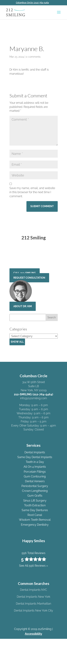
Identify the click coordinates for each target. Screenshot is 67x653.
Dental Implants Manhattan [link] (33, 603)
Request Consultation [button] (29, 277)
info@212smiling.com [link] (33, 398)
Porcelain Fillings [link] (35, 471)
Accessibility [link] (33, 633)
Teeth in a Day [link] (35, 462)
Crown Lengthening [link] (35, 490)
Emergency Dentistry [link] (35, 524)
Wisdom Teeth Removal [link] (35, 519)
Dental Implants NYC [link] (33, 589)
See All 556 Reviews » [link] (33, 260)
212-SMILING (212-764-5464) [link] (33, 394)
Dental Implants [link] (34, 452)
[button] (59, 15)
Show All (17, 341)
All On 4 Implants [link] (35, 466)
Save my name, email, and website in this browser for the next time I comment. (32, 192)
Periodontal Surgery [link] (34, 486)
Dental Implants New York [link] (33, 596)
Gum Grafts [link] (34, 495)
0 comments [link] (33, 56)
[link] (33, 2)
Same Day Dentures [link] (35, 510)
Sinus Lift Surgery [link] (34, 500)
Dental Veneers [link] (35, 481)
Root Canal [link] (35, 515)
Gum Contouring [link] (35, 476)
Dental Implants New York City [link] (33, 610)
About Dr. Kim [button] (22, 306)
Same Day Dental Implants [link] (34, 457)
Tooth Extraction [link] (35, 505)
